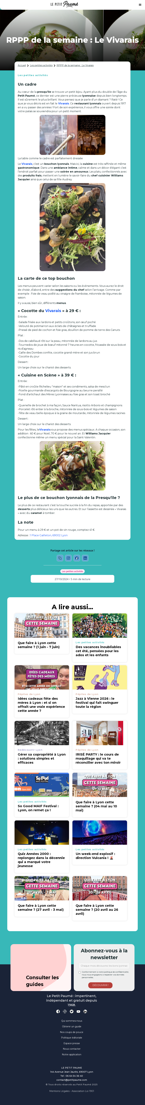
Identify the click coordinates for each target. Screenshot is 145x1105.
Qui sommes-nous (71, 1020)
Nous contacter (72, 1048)
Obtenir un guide (71, 1026)
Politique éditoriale (71, 1037)
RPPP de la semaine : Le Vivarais (75, 65)
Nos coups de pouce (71, 1032)
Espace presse (72, 1043)
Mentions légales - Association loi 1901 (71, 1091)
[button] (140, 5)
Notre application (71, 1054)
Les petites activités (41, 65)
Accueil (22, 65)
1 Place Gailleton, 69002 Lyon (49, 535)
